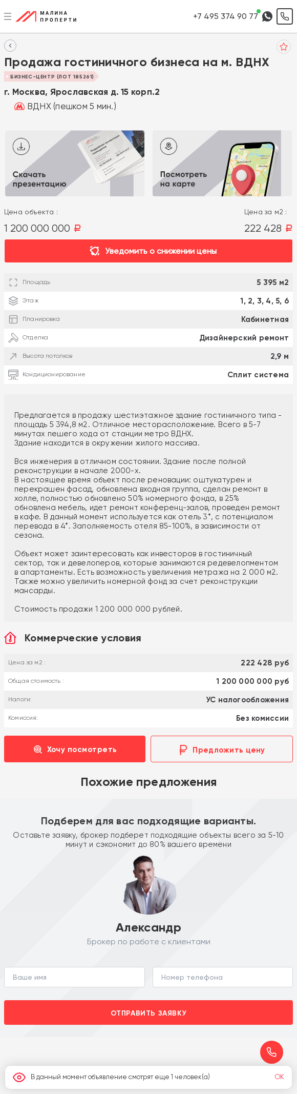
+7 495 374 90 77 (225, 16)
